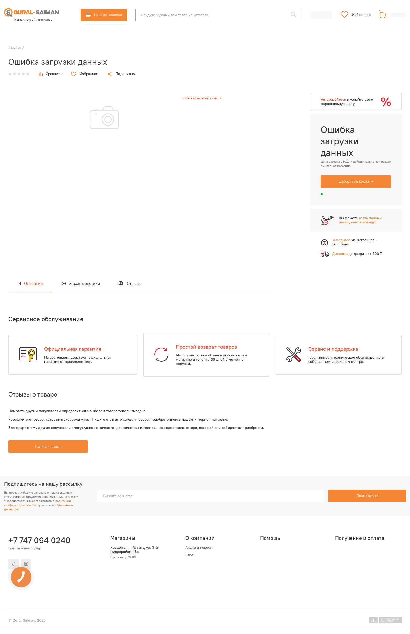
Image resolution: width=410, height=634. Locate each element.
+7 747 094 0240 (39, 540)
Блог (189, 555)
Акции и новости (199, 548)
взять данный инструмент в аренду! (360, 220)
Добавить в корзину (356, 181)
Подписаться (367, 496)
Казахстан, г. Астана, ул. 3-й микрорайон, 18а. (134, 550)
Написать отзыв (48, 446)
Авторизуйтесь (333, 99)
